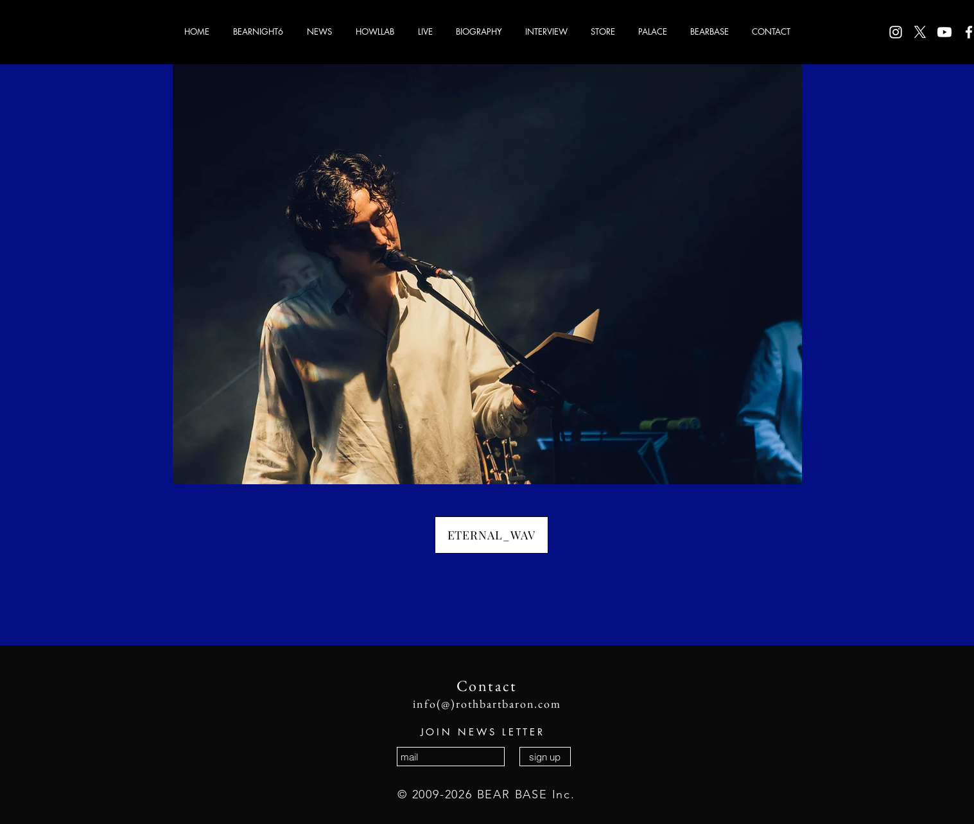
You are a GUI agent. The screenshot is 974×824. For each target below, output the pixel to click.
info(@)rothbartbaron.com (487, 703)
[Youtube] (944, 32)
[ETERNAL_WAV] (491, 535)
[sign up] (545, 756)
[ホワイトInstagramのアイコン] (895, 32)
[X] (920, 32)
